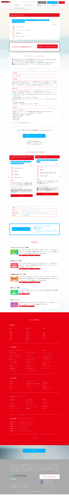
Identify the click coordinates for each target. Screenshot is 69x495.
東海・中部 (28, 328)
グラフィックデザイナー (48, 355)
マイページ (29, 144)
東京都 (25, 215)
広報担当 (11, 366)
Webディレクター (46, 361)
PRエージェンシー (47, 381)
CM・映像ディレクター (48, 357)
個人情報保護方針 (25, 487)
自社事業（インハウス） (48, 388)
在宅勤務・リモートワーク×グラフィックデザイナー (20, 424)
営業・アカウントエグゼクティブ (16, 350)
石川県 (44, 337)
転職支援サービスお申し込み (52, 1)
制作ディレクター (46, 350)
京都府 (44, 335)
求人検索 (62, 1)
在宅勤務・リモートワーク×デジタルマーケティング (20, 431)
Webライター (29, 364)
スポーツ (45, 409)
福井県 (27, 339)
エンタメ (11, 411)
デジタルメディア (30, 388)
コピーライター (29, 355)
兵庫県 (10, 337)
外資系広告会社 (29, 400)
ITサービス (11, 386)
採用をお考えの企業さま (59, 5)
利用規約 (25, 486)
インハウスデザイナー (14, 370)
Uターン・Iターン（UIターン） (32, 406)
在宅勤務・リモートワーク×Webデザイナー (19, 426)
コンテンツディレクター (14, 364)
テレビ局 (28, 386)
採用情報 (15, 486)
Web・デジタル (29, 404)
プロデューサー (29, 350)
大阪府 (27, 335)
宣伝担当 (28, 366)
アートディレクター (30, 357)
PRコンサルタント (13, 353)
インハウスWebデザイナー (32, 370)
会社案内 (11, 486)
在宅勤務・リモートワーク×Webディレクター (19, 428)
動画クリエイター (13, 359)
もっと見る (34, 438)
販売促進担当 (12, 368)
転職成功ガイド (37, 5)
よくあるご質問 (47, 5)
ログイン (42, 1)
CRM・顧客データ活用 (31, 368)
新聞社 (44, 386)
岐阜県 (10, 335)
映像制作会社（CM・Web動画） (33, 384)
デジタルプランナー (47, 359)
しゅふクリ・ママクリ (14, 409)
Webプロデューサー (30, 361)
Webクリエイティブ (13, 404)
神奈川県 (28, 333)
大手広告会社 (12, 400)
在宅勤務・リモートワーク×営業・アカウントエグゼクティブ (22, 422)
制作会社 (11, 384)
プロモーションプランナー (48, 353)
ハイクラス (11, 402)
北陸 (27, 330)
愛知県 (44, 333)
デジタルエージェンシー (31, 381)
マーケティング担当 (47, 366)
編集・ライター (46, 364)
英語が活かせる (12, 406)
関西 (44, 328)
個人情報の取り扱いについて (15, 487)
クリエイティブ (46, 402)
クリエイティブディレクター (15, 355)
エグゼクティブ (29, 402)
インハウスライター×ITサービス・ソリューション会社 (36, 213)
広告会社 (11, 381)
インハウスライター (28, 208)
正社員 (44, 400)
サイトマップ (20, 486)
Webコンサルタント (30, 359)
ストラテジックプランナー (31, 353)
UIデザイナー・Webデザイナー (16, 357)
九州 (10, 330)
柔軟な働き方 (46, 406)
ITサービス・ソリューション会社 (31, 210)
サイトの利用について (32, 486)
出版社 (10, 388)
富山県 (10, 339)
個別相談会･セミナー (26, 5)
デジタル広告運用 (13, 361)
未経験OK (28, 409)
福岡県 (27, 337)
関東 (28, 215)
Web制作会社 (46, 384)
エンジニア (45, 404)
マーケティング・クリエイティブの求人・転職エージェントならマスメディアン (35, 492)
